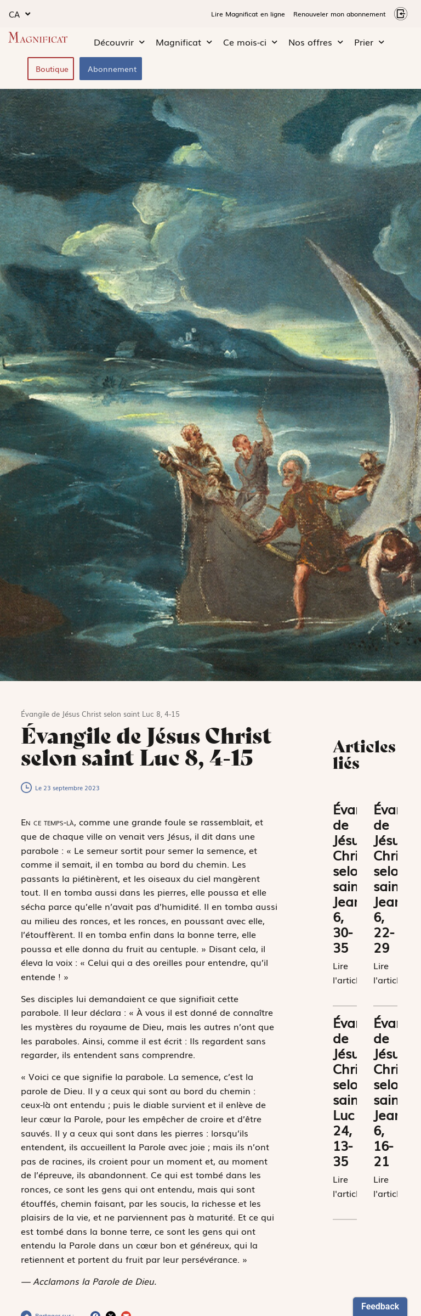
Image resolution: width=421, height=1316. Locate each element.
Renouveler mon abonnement (339, 14)
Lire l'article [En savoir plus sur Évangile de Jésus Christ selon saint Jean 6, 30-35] (348, 972)
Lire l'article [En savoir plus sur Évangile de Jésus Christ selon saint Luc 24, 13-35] (348, 1186)
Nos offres (315, 42)
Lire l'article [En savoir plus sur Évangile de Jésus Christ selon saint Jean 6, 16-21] (388, 1186)
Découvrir (119, 42)
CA (19, 14)
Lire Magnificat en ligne (248, 14)
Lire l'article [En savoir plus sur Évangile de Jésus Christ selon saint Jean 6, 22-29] (388, 972)
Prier (369, 42)
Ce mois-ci (250, 42)
